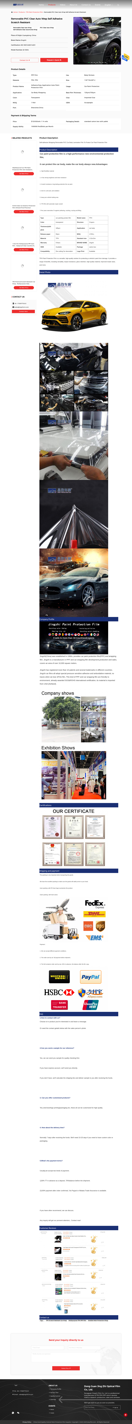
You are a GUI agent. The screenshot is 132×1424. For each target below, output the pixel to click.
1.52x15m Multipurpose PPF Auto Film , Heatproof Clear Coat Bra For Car (23, 246)
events (97, 5)
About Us (73, 5)
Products (51, 5)
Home (41, 5)
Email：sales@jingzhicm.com (22, 1394)
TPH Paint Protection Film (34, 12)
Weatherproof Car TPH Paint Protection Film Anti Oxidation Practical (22, 170)
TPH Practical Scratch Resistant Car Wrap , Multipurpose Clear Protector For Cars (23, 284)
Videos (62, 5)
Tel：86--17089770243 (20, 1391)
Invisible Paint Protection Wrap (98, 1320)
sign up (115, 1407)
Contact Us (86, 5)
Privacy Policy (27, 1422)
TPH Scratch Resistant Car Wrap (56, 1320)
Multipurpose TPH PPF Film (77, 1320)
